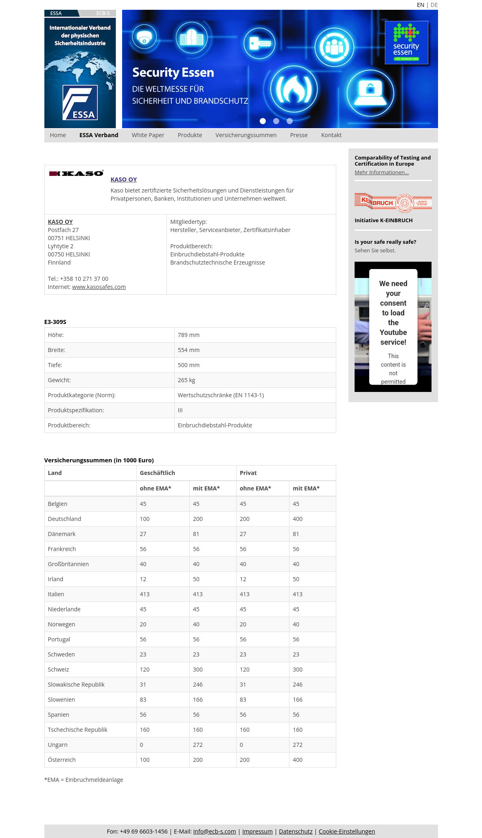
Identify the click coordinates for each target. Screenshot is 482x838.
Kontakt (331, 135)
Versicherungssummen (246, 135)
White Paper (148, 135)
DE (434, 5)
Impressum (257, 831)
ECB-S (103, 13)
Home (58, 135)
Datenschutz (296, 831)
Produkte (190, 135)
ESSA (56, 13)
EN (420, 5)
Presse (299, 135)
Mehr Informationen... (382, 172)
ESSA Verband (98, 135)
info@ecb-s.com (214, 831)
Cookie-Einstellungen (347, 831)
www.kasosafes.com (99, 287)
